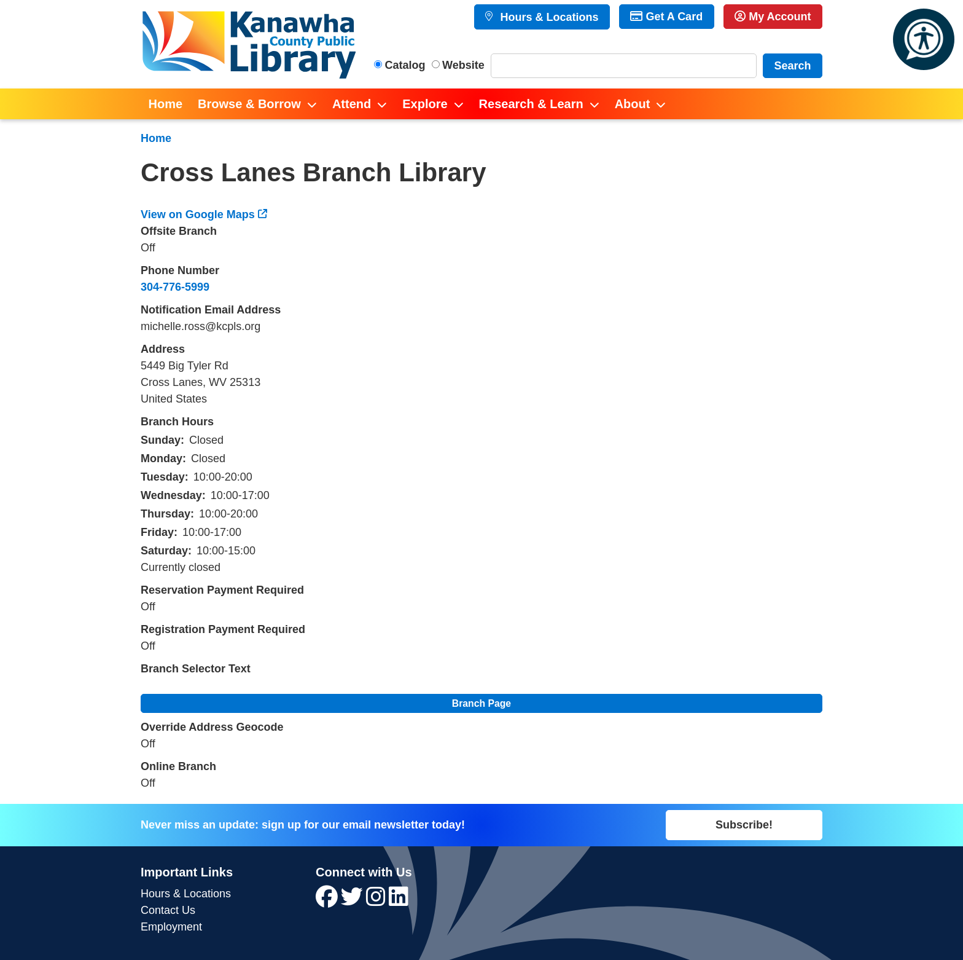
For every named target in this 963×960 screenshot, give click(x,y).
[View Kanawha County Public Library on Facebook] (328, 901)
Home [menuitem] (166, 104)
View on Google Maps (198, 214)
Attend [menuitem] (351, 104)
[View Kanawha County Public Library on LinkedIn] (398, 901)
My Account (773, 16)
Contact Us (168, 910)
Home (156, 138)
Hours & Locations (547, 17)
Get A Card (666, 16)
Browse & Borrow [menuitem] (249, 104)
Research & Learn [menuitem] (531, 104)
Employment (171, 927)
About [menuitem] (632, 104)
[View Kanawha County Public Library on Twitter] (353, 901)
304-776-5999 (175, 287)
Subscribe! (744, 825)
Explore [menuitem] (424, 104)
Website (463, 65)
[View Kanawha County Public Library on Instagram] (377, 901)
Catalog (405, 65)
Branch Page (481, 703)
